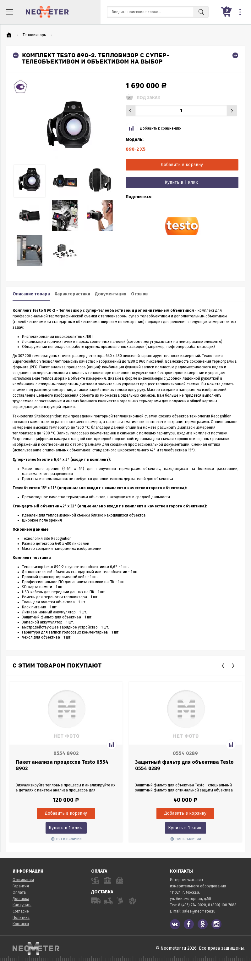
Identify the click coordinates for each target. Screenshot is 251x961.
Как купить (22, 905)
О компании (23, 880)
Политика (21, 917)
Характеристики (72, 294)
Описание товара (31, 294)
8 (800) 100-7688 (222, 905)
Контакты (21, 924)
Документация (110, 294)
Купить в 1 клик (181, 182)
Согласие (21, 911)
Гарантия (21, 886)
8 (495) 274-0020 (192, 905)
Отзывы (140, 294)
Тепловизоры (34, 35)
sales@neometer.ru (199, 911)
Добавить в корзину (182, 164)
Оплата (19, 892)
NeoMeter (47, 12)
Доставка (21, 899)
